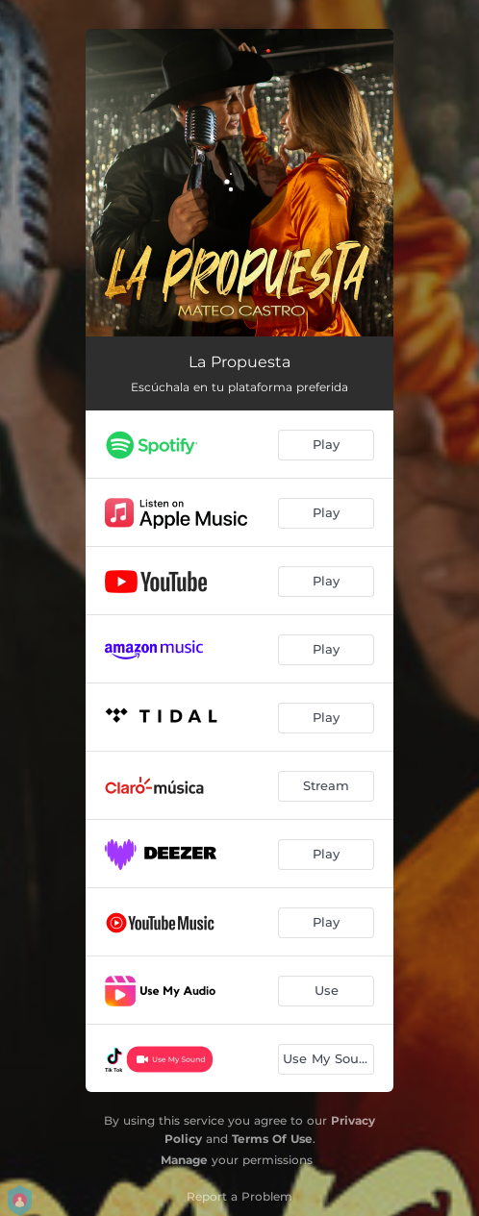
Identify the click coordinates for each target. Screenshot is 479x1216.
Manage (184, 1160)
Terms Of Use (272, 1138)
